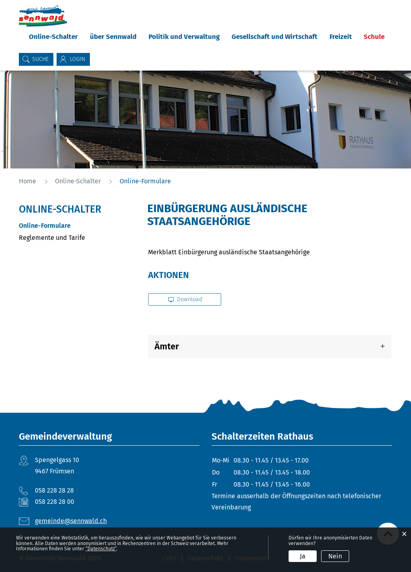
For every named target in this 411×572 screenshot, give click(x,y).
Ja (302, 556)
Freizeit (341, 36)
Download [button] (185, 299)
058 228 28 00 (54, 501)
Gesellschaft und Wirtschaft (274, 36)
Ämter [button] (167, 346)
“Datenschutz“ (100, 549)
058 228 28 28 (54, 490)
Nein (335, 556)
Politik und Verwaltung (184, 36)
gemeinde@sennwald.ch (71, 521)
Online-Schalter (53, 36)
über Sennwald (113, 36)
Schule (374, 36)
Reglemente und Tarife (52, 237)
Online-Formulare (64, 225)
